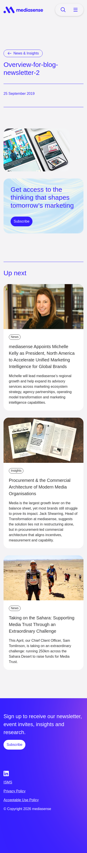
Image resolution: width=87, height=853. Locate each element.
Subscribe (21, 221)
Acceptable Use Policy (21, 800)
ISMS (8, 782)
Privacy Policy (15, 791)
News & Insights (26, 53)
